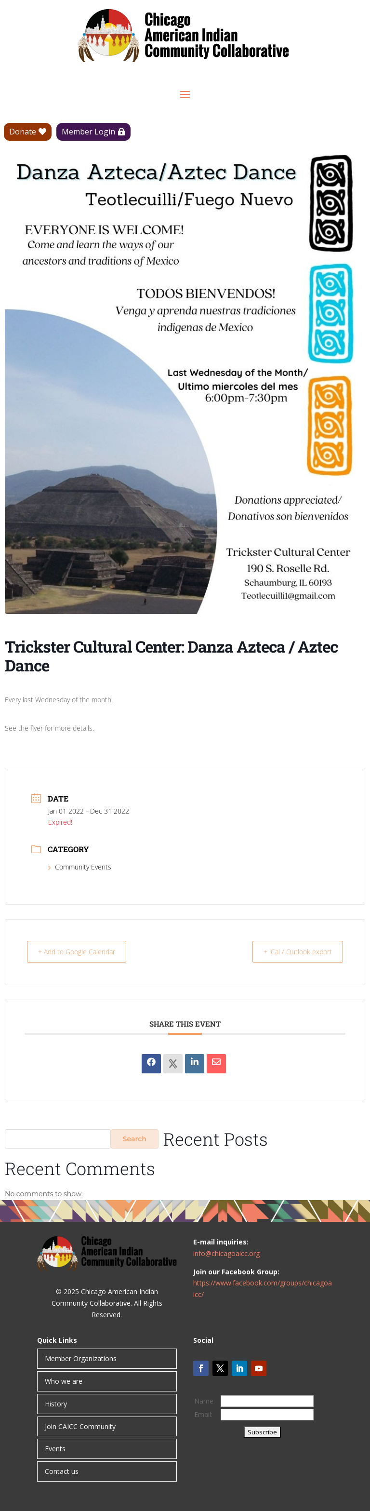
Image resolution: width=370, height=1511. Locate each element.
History (56, 1403)
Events (55, 1448)
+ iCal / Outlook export (293, 951)
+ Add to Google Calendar (83, 951)
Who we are (63, 1381)
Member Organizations (81, 1358)
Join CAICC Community (80, 1426)
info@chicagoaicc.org (226, 1253)
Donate (22, 131)
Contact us (62, 1471)
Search (134, 1139)
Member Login (88, 131)
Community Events (79, 866)
